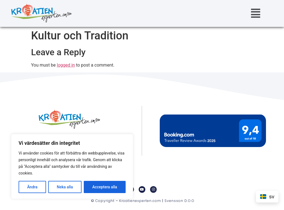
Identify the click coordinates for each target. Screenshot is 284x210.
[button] (255, 13)
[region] (72, 166)
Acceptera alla (104, 187)
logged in (66, 65)
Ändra (32, 187)
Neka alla (65, 187)
